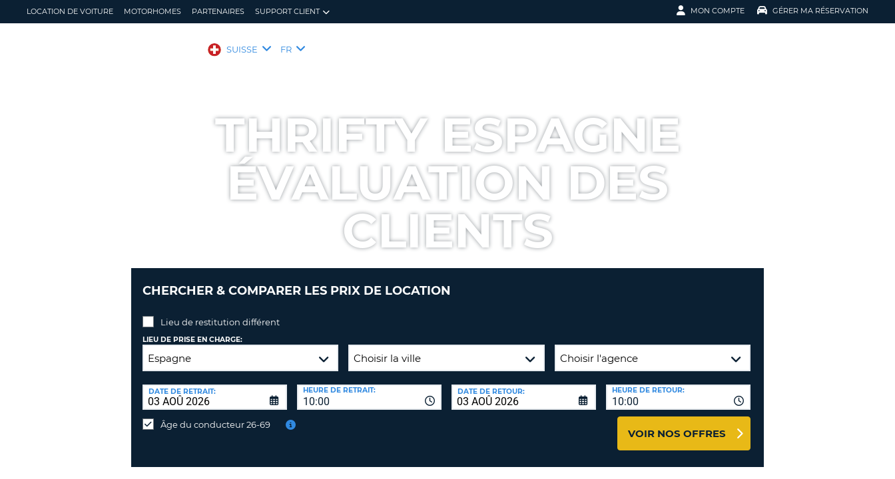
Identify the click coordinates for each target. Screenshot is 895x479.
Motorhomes (152, 11)
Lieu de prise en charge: (192, 329)
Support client (292, 11)
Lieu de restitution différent (220, 312)
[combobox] (369, 387)
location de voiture (70, 11)
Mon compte (711, 10)
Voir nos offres (677, 423)
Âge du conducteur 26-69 (215, 414)
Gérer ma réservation (812, 10)
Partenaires (218, 11)
